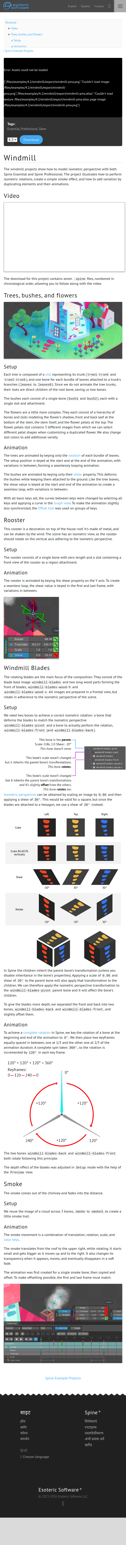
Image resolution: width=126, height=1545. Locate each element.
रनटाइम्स (91, 1427)
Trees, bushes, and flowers (26, 34)
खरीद (88, 1445)
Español (85, 6)
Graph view (62, 503)
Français (99, 6)
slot (48, 374)
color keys (11, 1239)
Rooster (14, 520)
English (72, 6)
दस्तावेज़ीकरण (94, 1433)
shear (78, 474)
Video (14, 28)
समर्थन (24, 1439)
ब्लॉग (23, 1427)
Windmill (10, 22)
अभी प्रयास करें (94, 1439)
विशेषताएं (91, 1421)
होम (22, 1421)
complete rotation (37, 1032)
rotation (74, 455)
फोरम (24, 1433)
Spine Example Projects (18, 51)
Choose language (34, 1456)
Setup (17, 40)
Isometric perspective (20, 794)
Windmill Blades (27, 668)
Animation (20, 46)
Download (31, 139)
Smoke (13, 1184)
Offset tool (46, 508)
